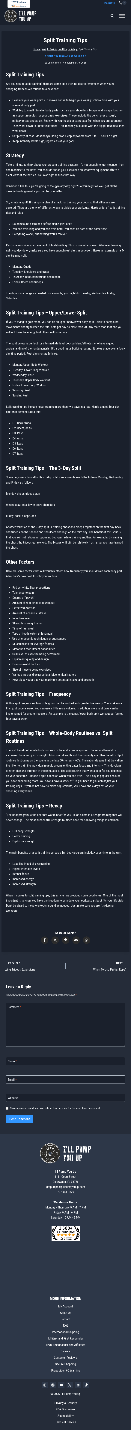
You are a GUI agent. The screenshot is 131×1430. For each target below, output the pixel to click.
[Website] (65, 1098)
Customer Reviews (65, 1357)
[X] (70, 1385)
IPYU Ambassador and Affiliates (65, 1345)
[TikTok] (86, 1385)
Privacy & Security (65, 1403)
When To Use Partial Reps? (98, 965)
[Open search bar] (112, 16)
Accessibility (66, 1416)
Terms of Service (65, 1422)
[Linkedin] (78, 1385)
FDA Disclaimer (65, 1409)
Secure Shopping (65, 1364)
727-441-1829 (65, 1192)
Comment (14, 1007)
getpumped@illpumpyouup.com (65, 1187)
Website (13, 1098)
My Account (109, 3)
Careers (65, 1351)
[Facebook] (53, 1385)
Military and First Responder (65, 1338)
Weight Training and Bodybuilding (65, 56)
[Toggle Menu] (122, 16)
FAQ (65, 1325)
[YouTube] (61, 1385)
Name (12, 1061)
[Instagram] (45, 1385)
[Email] (65, 1079)
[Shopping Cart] (123, 3)
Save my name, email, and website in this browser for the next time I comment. (55, 1108)
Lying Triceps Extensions (33, 965)
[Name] (65, 1061)
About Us (65, 1313)
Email (12, 1079)
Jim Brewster (54, 62)
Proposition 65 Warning (65, 1370)
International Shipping (65, 1332)
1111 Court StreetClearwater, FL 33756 (66, 1177)
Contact (65, 1319)
